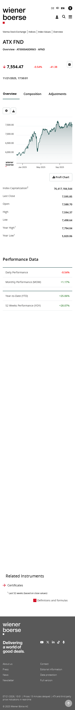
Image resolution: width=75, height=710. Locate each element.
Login (57, 17)
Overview (10, 94)
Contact (44, 664)
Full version (46, 680)
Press (6, 669)
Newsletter (8, 680)
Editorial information (51, 669)
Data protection (48, 674)
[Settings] (6, 111)
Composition (32, 94)
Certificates (15, 585)
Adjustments (57, 94)
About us (7, 664)
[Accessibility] (70, 8)
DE (52, 8)
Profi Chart (60, 177)
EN (63, 8)
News (5, 674)
